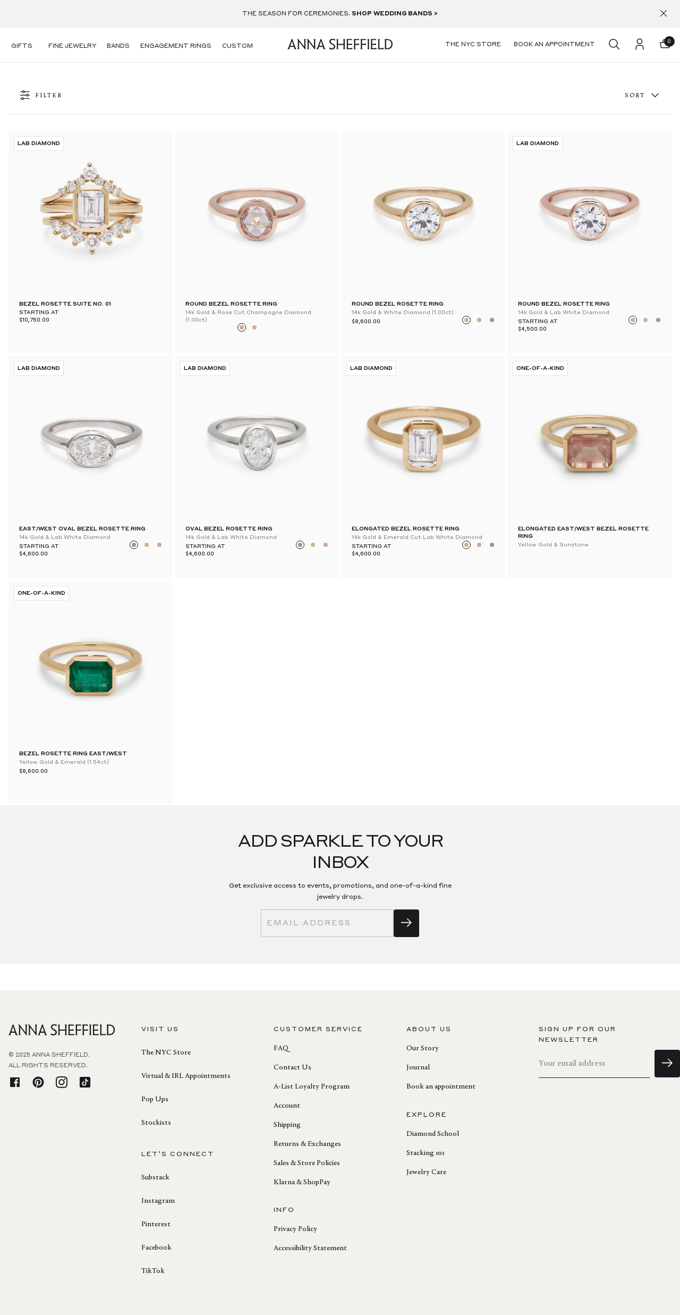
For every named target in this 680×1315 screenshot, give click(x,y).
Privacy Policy (295, 1229)
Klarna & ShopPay (302, 1182)
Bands (118, 46)
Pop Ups (154, 1099)
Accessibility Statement (310, 1248)
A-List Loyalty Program (312, 1087)
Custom (237, 46)
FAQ (281, 1048)
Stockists (156, 1123)
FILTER (40, 96)
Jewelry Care (426, 1172)
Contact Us (292, 1068)
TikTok (153, 1271)
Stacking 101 (425, 1153)
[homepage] (340, 45)
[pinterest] (38, 1083)
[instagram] (61, 1083)
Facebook (156, 1248)
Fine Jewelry (72, 46)
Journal (418, 1068)
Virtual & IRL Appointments (186, 1076)
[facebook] (14, 1083)
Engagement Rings (175, 46)
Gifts (21, 46)
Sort (643, 96)
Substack (155, 1178)
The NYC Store (166, 1053)
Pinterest (156, 1224)
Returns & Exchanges (307, 1144)
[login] (639, 45)
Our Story (422, 1048)
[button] (665, 45)
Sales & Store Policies (307, 1163)
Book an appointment (440, 1087)
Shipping (287, 1125)
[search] (614, 45)
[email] (327, 923)
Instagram (158, 1201)
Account (287, 1106)
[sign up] (406, 923)
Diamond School (432, 1134)
